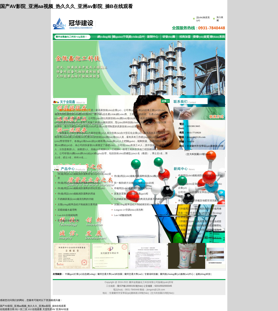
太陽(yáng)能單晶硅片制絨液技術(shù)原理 (136, 204)
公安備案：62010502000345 (157, 286)
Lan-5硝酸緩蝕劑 (123, 215)
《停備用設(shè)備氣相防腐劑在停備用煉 (200, 208)
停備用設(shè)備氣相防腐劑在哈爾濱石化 (200, 238)
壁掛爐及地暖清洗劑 (68, 220)
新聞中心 (152, 36)
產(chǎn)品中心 (136, 37)
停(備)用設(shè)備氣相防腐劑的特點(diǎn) (79, 182)
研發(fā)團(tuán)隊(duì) (169, 37)
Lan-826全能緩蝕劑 (68, 215)
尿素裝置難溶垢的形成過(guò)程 (131, 193)
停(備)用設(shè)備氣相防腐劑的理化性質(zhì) (81, 188)
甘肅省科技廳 (151, 274)
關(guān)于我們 (120, 37)
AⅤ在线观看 (35, 309)
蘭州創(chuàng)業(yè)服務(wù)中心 (177, 274)
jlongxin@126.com (196, 137)
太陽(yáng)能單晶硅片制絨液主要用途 (78, 204)
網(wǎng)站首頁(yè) (104, 37)
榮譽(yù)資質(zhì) (201, 37)
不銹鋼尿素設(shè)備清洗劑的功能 (76, 199)
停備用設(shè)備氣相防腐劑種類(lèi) (133, 188)
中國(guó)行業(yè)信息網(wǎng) (80, 274)
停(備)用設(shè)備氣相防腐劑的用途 (76, 193)
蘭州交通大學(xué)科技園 (109, 274)
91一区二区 (21, 309)
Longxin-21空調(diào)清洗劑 (128, 209)
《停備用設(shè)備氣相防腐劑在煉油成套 (200, 221)
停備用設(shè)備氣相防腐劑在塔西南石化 (200, 225)
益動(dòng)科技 (203, 274)
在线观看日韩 (7, 309)
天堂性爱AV (49, 309)
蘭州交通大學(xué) (133, 274)
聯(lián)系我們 (217, 37)
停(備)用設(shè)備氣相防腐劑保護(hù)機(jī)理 (137, 176)
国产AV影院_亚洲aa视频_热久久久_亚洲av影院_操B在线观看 (66, 6)
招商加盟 (185, 36)
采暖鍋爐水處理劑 (67, 209)
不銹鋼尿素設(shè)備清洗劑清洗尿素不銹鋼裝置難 (140, 199)
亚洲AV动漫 (62, 309)
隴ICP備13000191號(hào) (130, 286)
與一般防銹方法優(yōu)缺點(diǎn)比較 (134, 182)
